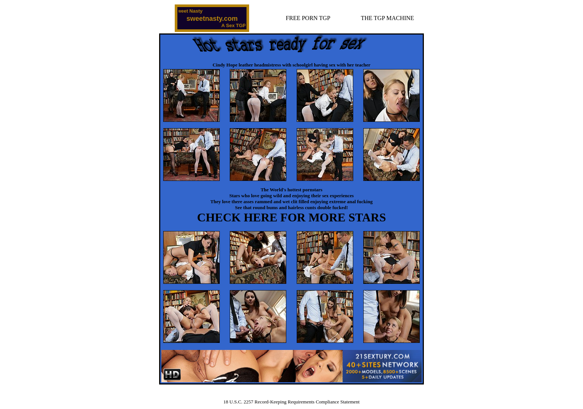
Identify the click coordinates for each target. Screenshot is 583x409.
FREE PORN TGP (308, 18)
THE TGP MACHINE (387, 18)
